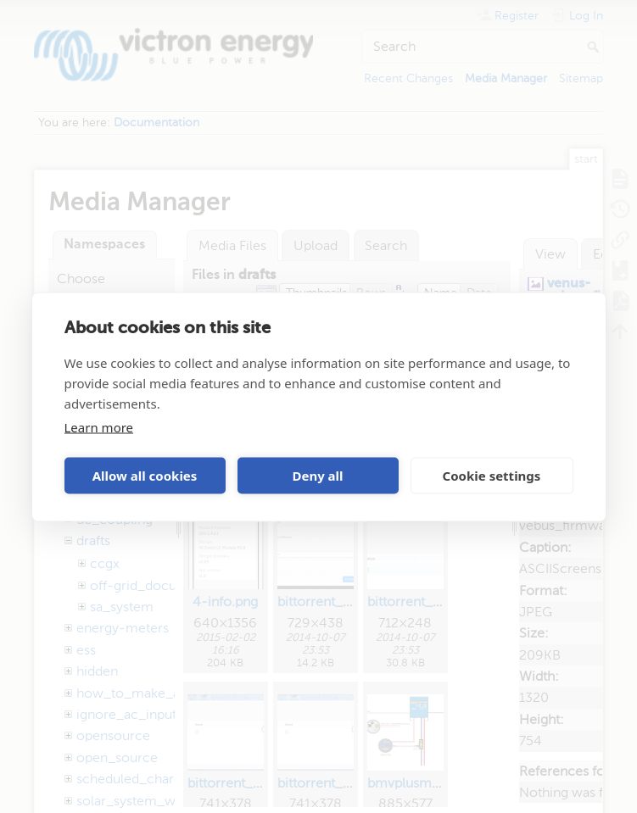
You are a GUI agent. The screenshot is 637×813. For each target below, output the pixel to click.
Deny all (317, 475)
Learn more (99, 426)
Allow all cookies (145, 475)
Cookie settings (492, 475)
